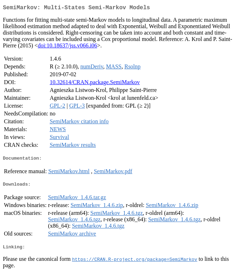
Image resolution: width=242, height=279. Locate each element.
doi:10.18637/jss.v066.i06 (67, 47)
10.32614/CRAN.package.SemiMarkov (95, 84)
